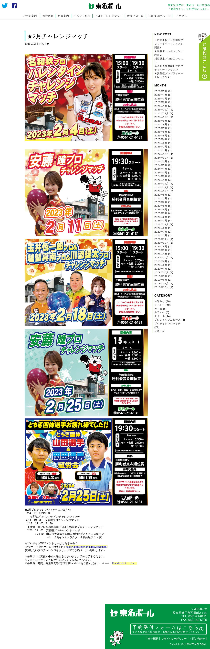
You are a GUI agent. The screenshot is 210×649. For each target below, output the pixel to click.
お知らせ (159, 301)
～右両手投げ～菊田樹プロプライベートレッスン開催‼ (168, 44)
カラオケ (159, 312)
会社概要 (153, 638)
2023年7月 (160, 198)
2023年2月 (160, 217)
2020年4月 (160, 268)
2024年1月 (160, 180)
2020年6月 (160, 261)
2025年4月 (160, 139)
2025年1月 (160, 150)
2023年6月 (160, 202)
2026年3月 (160, 98)
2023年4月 (160, 209)
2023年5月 (160, 205)
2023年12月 (161, 183)
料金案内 (63, 15)
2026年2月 (160, 102)
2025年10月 (161, 117)
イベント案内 (82, 15)
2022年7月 (160, 231)
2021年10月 (161, 242)
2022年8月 (160, 228)
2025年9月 (160, 120)
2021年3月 (160, 250)
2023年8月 (160, 194)
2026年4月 (160, 94)
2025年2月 (160, 146)
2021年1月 (160, 253)
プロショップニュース (167, 319)
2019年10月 (161, 272)
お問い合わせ (197, 638)
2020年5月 (160, 265)
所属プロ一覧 (135, 15)
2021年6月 (160, 246)
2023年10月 (161, 191)
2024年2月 (160, 176)
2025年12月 (161, 109)
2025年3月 (160, 143)
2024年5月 (160, 165)
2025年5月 (160, 135)
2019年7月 (160, 276)
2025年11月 (161, 113)
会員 (157, 330)
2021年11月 (161, 239)
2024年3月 (160, 172)
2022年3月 (160, 235)
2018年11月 (161, 283)
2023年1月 (160, 220)
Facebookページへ (124, 563)
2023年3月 (160, 213)
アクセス (181, 15)
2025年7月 (160, 128)
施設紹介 (47, 15)
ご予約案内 (30, 15)
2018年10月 (161, 287)
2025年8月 (160, 124)
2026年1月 (160, 106)
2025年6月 (160, 131)
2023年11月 (161, 187)
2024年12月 (161, 154)
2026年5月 (160, 91)
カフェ (158, 308)
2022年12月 (161, 224)
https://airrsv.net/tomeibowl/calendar (86, 546)
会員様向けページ (159, 15)
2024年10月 (161, 157)
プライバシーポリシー (173, 638)
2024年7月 (160, 161)
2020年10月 (161, 257)
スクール (159, 316)
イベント (159, 304)
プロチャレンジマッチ (109, 15)
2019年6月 (160, 279)
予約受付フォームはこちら (168, 629)
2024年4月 (160, 168)
